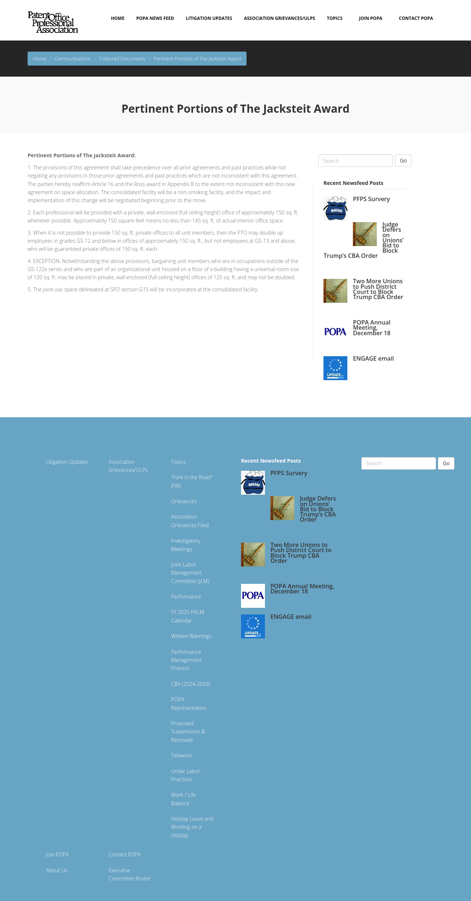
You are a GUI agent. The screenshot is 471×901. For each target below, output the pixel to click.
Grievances (183, 501)
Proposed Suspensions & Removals (188, 731)
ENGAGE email (373, 358)
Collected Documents (122, 58)
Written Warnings (191, 635)
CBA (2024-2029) (190, 683)
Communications (72, 58)
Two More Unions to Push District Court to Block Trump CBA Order (378, 289)
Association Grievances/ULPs (279, 18)
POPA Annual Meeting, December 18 (371, 327)
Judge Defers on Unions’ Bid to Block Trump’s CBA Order (318, 508)
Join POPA (373, 18)
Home (117, 18)
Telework (181, 755)
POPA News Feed (155, 18)
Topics (337, 18)
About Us (56, 870)
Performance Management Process (186, 660)
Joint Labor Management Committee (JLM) (190, 573)
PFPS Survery (371, 199)
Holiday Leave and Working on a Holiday (192, 827)
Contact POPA (418, 18)
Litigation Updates (209, 18)
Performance (186, 596)
